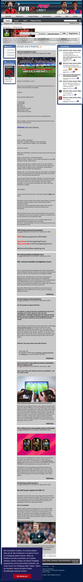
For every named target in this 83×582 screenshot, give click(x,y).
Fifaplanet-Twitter (36, 21)
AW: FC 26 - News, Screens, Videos (72, 50)
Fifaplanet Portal (8, 23)
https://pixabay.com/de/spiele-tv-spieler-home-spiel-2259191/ (34, 403)
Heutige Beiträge (33, 16)
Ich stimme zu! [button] (22, 576)
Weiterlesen (51, 294)
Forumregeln (75, 560)
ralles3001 (65, 101)
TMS (48, 572)
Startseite (8, 16)
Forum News (10, 50)
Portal (8, 21)
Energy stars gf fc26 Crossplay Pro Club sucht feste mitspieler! (72, 75)
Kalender (58, 16)
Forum (16, 21)
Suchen (75, 16)
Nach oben (76, 562)
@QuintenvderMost (47, 352)
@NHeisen (24, 354)
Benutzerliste (47, 16)
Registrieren (73, 33)
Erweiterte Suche (74, 23)
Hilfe (64, 33)
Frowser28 (65, 78)
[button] (27, 571)
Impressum (54, 560)
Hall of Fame (10, 55)
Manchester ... (47, 549)
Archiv (48, 560)
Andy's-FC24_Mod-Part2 (32, 127)
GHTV (25, 21)
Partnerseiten (18, 23)
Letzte (52, 556)
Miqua (64, 60)
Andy (64, 72)
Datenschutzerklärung (64, 560)
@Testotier (39, 352)
